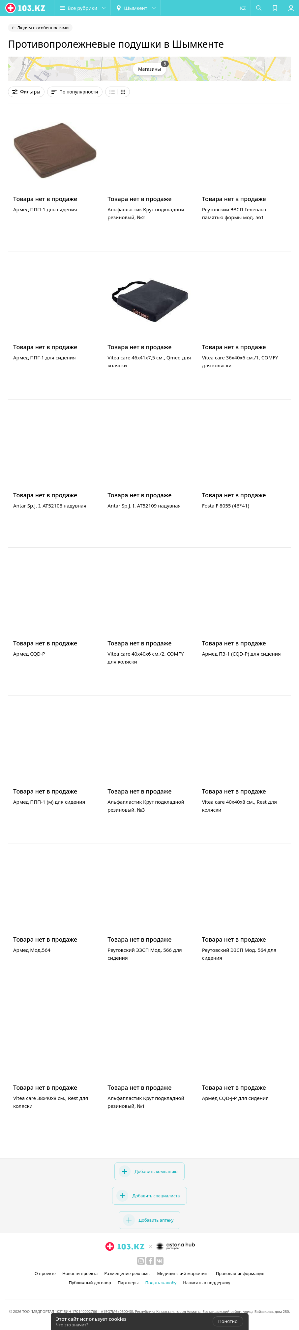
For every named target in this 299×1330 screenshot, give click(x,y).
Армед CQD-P (29, 653)
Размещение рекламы (127, 1273)
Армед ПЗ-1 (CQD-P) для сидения (241, 653)
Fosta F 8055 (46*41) (225, 505)
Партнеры (128, 1283)
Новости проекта (80, 1273)
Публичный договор (90, 1283)
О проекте (45, 1273)
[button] (82, 7)
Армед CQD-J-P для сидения (235, 1098)
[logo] (25, 8)
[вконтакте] (160, 1261)
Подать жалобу (160, 1283)
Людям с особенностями (43, 28)
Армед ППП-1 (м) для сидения (49, 801)
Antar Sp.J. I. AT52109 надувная (144, 505)
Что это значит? (72, 1325)
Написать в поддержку (206, 1283)
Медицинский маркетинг (183, 1273)
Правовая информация (240, 1273)
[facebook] (150, 1261)
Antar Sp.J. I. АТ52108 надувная (49, 505)
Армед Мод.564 (31, 950)
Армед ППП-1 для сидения (45, 209)
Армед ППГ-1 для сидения (44, 357)
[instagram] (141, 1261)
